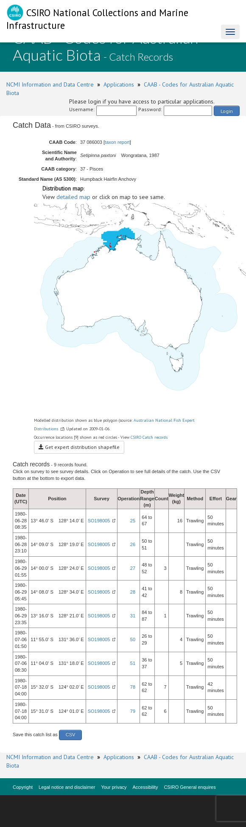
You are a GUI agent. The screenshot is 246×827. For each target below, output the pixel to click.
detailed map (73, 197)
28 (132, 591)
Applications (118, 84)
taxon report (117, 142)
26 (132, 544)
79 (132, 711)
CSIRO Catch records (149, 437)
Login (227, 111)
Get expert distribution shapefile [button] (79, 447)
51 (132, 663)
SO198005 (99, 520)
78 (132, 687)
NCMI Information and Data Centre (50, 84)
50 (132, 639)
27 (132, 568)
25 (132, 520)
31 (132, 615)
